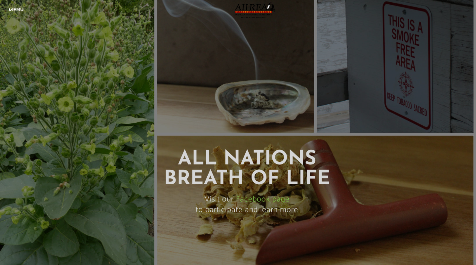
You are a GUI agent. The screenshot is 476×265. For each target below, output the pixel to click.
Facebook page (263, 199)
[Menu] (16, 10)
